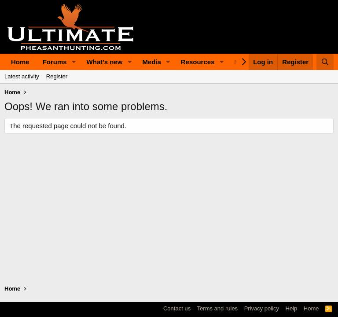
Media (151, 62)
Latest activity (21, 76)
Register (56, 76)
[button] (74, 62)
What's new (105, 62)
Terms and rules (217, 308)
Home (20, 62)
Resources (198, 62)
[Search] (325, 62)
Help (292, 308)
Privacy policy (261, 308)
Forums (55, 62)
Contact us (177, 308)
